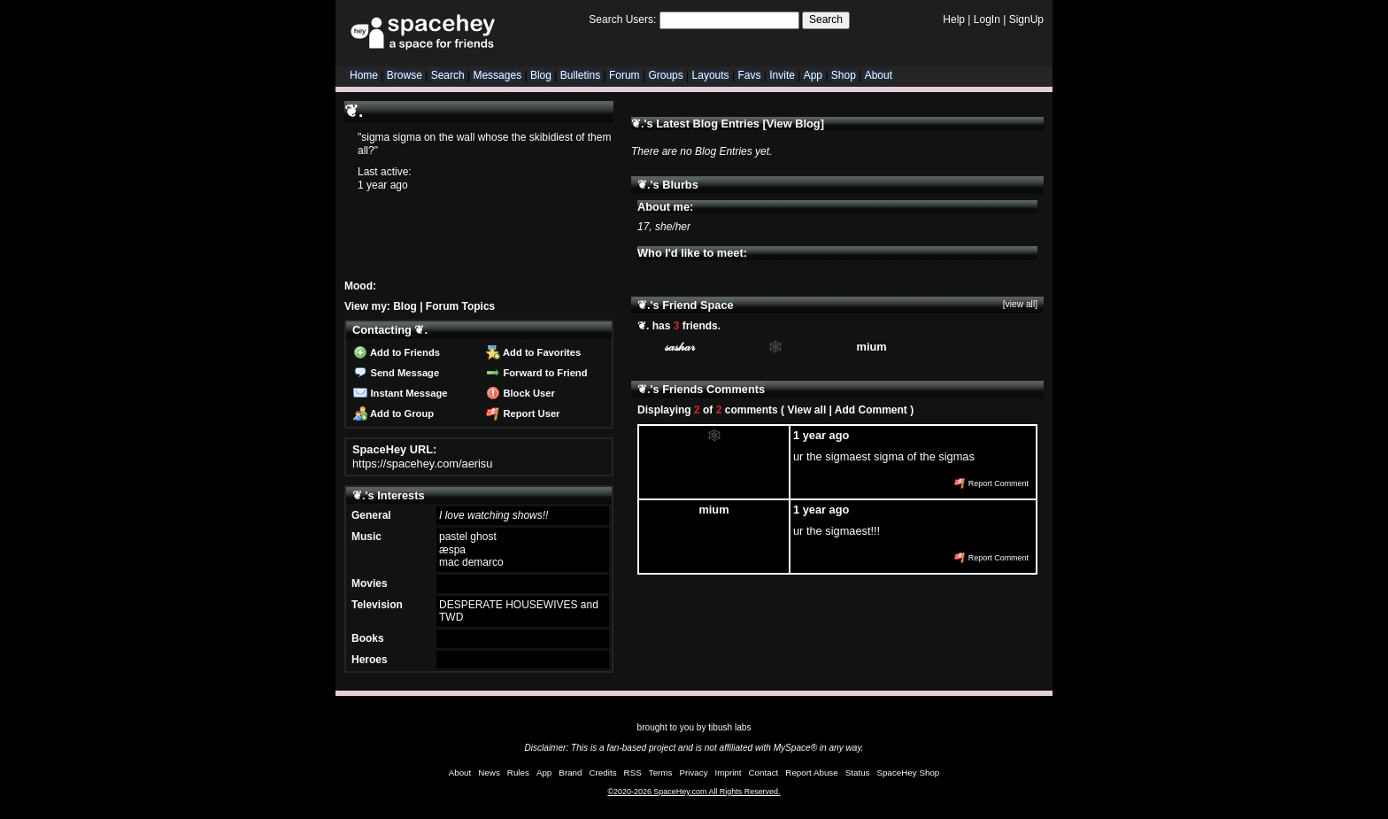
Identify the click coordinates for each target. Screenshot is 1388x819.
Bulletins (580, 75)
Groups (665, 75)
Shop (843, 75)
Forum (624, 75)
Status (857, 772)
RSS (633, 772)
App (813, 75)
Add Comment (871, 410)
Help (954, 19)
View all (806, 410)
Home (364, 75)
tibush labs (729, 727)
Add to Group (393, 413)
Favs (748, 75)
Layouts (710, 75)
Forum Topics (460, 306)
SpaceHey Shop (908, 772)
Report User (522, 413)
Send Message (396, 372)
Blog (540, 75)
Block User (520, 393)
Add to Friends (396, 352)
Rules (518, 772)
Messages (497, 75)
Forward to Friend (536, 372)
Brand (570, 772)
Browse (404, 75)
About (878, 75)
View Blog (794, 123)
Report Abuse (811, 772)
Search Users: (622, 19)
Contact (764, 772)
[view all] (1020, 304)
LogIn (987, 19)
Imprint (728, 772)
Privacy (693, 772)
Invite (782, 75)
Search (826, 19)
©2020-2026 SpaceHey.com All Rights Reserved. (693, 791)
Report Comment (991, 483)
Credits (603, 772)
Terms (661, 772)
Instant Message (400, 393)
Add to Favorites (533, 352)
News (489, 772)
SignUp (1026, 19)
